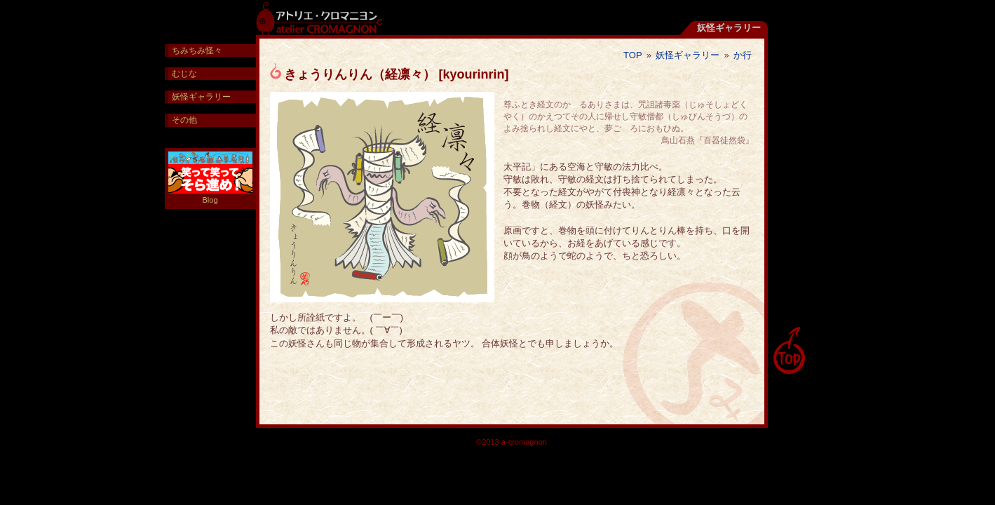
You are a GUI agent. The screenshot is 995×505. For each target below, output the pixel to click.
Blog (210, 178)
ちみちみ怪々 (197, 50)
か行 (742, 55)
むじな (184, 74)
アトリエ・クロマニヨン (319, 17)
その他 (184, 120)
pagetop (788, 350)
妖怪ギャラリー (687, 55)
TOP (632, 55)
